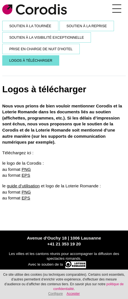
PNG (26, 169)
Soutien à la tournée (30, 26)
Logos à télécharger (30, 61)
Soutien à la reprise (87, 26)
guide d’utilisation (23, 185)
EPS (26, 175)
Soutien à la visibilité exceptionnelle (46, 38)
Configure (55, 294)
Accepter (73, 294)
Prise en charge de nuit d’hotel (41, 49)
